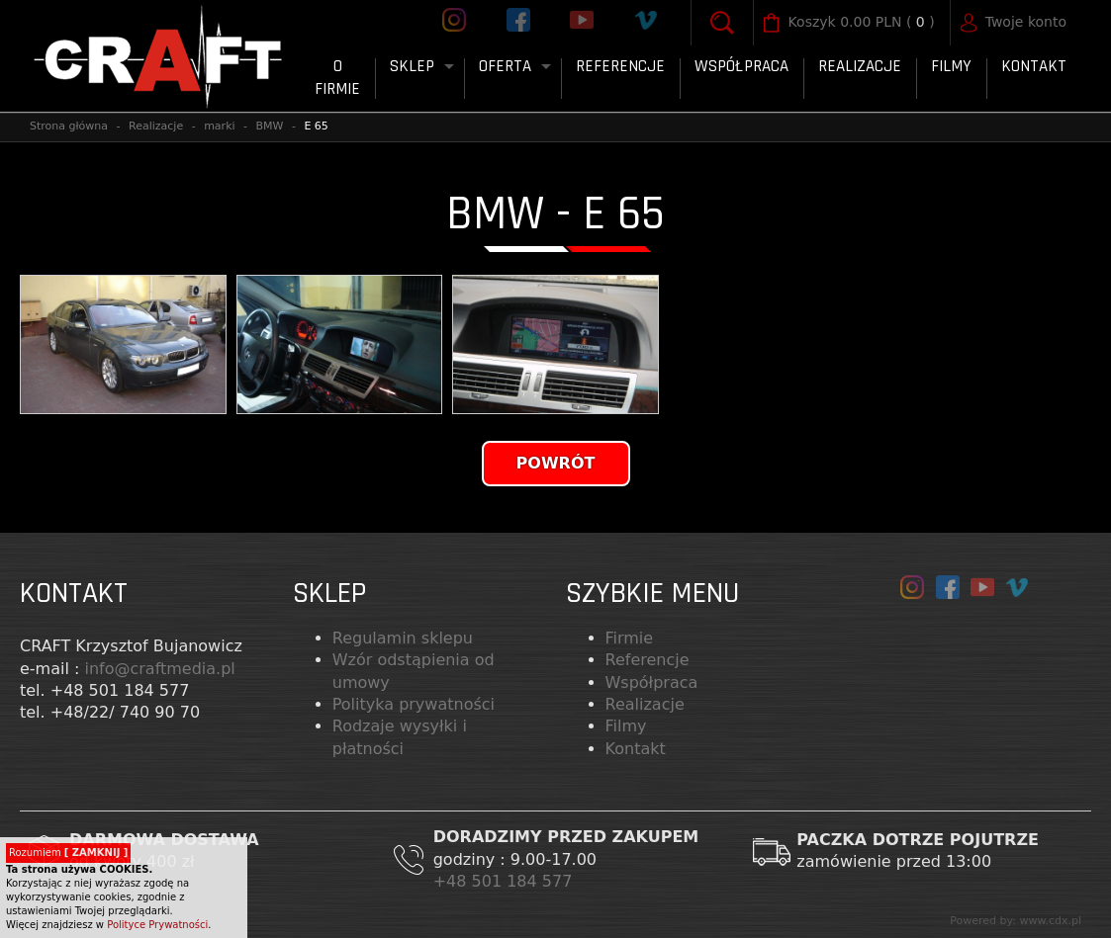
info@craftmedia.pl (159, 668)
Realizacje (859, 66)
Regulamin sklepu (402, 638)
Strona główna (69, 126)
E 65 (315, 126)
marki (219, 126)
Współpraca (741, 66)
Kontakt (1033, 66)
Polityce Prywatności (157, 924)
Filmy (626, 726)
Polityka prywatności (413, 704)
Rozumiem (68, 852)
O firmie (337, 78)
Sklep (412, 66)
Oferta (505, 66)
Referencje (620, 66)
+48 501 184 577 (505, 881)
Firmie (629, 638)
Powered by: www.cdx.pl (1015, 920)
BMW (270, 126)
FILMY (951, 66)
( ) (861, 23)
